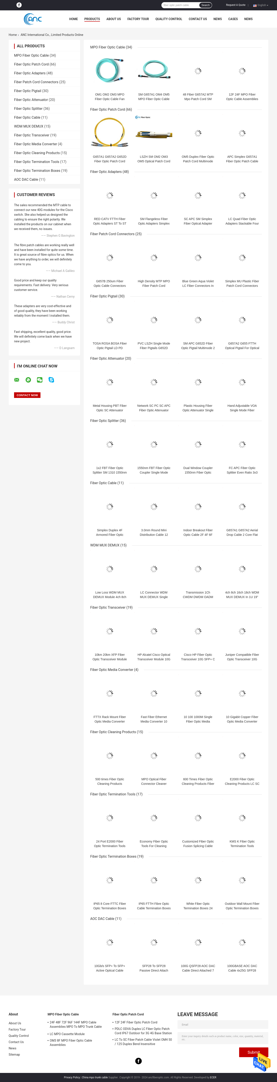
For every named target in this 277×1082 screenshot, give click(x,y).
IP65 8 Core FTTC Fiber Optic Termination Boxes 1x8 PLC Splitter (109, 908)
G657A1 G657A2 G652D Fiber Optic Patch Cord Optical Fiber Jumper (110, 161)
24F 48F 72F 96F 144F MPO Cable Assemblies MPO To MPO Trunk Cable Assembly (76, 1025)
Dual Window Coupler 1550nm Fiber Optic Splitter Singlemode (198, 472)
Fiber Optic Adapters (30, 73)
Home (73, 19)
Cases (233, 19)
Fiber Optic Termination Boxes (37, 171)
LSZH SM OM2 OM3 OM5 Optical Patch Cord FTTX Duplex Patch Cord (154, 161)
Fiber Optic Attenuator (31, 100)
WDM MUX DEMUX (28, 126)
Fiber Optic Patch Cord (31, 64)
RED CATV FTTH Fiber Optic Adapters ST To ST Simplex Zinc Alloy (109, 223)
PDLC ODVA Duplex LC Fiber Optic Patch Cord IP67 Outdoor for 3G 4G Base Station (143, 1031)
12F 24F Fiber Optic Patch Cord (136, 1022)
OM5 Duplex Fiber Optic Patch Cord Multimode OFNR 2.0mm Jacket (198, 161)
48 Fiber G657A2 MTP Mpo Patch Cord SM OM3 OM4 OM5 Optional (198, 99)
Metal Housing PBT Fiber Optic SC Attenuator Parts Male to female (110, 410)
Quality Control (168, 19)
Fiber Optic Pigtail (27, 91)
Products (92, 19)
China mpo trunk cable (95, 1077)
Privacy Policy (72, 1077)
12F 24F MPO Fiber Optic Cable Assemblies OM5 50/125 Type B (242, 99)
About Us (113, 19)
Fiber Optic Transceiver (31, 135)
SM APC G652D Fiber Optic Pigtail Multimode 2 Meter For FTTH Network (198, 348)
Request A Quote (235, 4)
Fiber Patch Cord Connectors (36, 82)
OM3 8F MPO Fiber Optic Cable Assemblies (71, 1043)
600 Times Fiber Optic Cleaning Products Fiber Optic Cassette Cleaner (198, 783)
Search (205, 5)
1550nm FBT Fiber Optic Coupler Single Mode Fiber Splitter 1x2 (153, 472)
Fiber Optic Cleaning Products (37, 153)
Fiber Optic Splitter (28, 109)
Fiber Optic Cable (27, 117)
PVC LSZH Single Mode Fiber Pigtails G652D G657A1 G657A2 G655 (154, 348)
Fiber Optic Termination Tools (36, 162)
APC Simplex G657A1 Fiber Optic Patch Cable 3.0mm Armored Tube (242, 161)
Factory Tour (138, 19)
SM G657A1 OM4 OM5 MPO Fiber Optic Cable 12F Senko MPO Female (154, 99)
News (217, 19)
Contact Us (198, 19)
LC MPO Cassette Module (67, 1034)
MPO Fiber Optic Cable (31, 55)
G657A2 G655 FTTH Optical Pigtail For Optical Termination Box (242, 348)
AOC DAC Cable (26, 179)
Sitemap (14, 1054)
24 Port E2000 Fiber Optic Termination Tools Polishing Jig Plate (110, 846)
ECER (213, 1077)
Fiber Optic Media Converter (35, 144)
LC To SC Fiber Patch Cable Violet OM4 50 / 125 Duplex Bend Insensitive (143, 1042)
